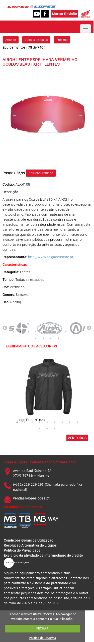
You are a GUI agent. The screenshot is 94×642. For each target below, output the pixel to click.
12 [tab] (43, 338)
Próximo (62, 40)
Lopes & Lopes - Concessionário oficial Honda (40, 462)
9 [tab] (73, 331)
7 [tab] (58, 331)
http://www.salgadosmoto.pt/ (51, 257)
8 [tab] (65, 331)
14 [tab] (58, 338)
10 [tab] (80, 331)
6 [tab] (50, 331)
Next (88, 328)
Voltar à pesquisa (36, 40)
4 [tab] (35, 331)
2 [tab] (20, 331)
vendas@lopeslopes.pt (31, 498)
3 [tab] (28, 331)
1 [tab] (13, 331)
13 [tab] (50, 338)
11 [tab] (35, 338)
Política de (42, 638)
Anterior (10, 40)
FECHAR (42, 628)
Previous (5, 328)
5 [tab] (43, 331)
